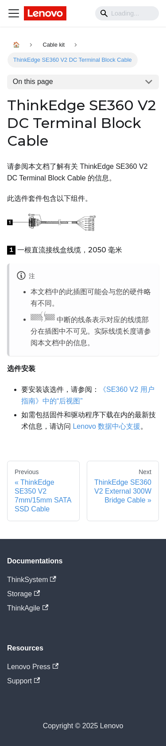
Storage (23, 594)
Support (23, 681)
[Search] (127, 13)
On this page (33, 81)
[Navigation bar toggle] (13, 13)
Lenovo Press (32, 666)
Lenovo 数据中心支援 (106, 426)
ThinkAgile (27, 608)
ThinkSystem (31, 579)
